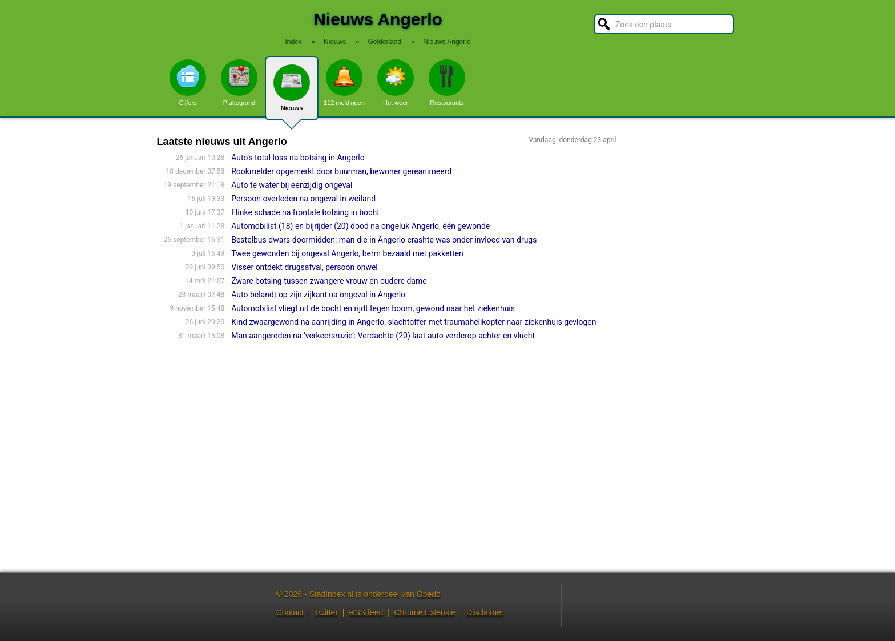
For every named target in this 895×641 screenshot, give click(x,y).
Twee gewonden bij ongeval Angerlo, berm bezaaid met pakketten (347, 253)
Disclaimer (484, 612)
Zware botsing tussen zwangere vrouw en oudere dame (328, 280)
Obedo (429, 594)
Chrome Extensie (424, 612)
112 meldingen (344, 82)
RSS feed (366, 612)
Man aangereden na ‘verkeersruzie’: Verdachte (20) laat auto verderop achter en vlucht (383, 335)
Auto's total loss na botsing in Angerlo (298, 157)
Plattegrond (239, 82)
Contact (290, 612)
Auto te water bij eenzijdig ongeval (291, 185)
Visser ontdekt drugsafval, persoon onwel (304, 267)
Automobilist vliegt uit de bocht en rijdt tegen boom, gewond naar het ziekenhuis (373, 308)
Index (293, 42)
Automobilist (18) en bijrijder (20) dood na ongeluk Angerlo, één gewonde (360, 226)
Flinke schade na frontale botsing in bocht (305, 212)
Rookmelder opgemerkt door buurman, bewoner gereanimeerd (341, 171)
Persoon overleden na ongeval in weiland (303, 198)
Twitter (326, 612)
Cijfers (188, 82)
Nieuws (291, 92)
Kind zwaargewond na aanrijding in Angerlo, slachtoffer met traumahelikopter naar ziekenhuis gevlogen (413, 321)
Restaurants (447, 82)
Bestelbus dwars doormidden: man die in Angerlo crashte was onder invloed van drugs (384, 239)
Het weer (395, 82)
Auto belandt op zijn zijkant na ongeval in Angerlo (318, 294)
